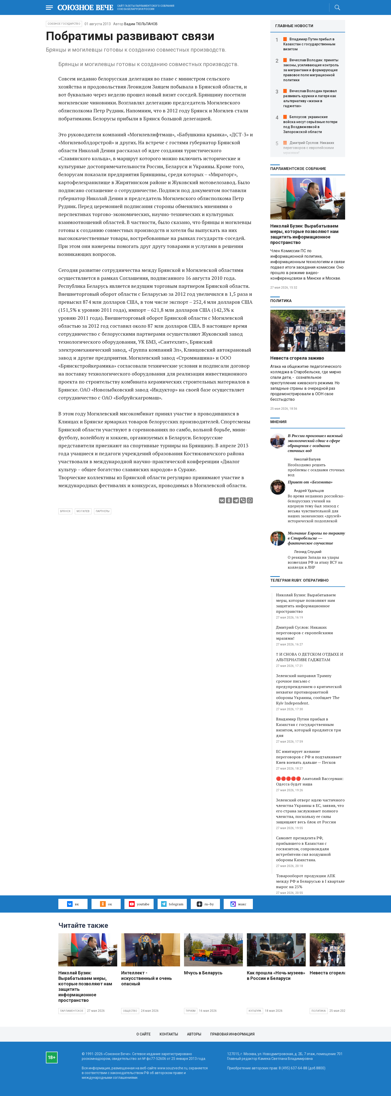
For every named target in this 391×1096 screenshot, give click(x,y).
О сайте (143, 1034)
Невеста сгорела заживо (297, 358)
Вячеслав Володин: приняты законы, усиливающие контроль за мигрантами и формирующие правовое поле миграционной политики (311, 70)
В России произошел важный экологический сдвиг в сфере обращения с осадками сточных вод (315, 443)
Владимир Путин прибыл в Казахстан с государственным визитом (309, 44)
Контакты (169, 1034)
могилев (83, 511)
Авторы (194, 1034)
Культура (255, 1011)
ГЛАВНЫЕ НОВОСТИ (294, 26)
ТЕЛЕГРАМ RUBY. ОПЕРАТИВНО (299, 580)
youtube (139, 904)
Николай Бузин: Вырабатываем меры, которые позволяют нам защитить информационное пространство (304, 234)
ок (106, 904)
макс (238, 904)
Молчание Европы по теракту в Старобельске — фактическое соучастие (316, 538)
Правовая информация (232, 1034)
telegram (172, 904)
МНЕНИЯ (278, 422)
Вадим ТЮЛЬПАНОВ (141, 24)
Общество (130, 1011)
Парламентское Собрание (298, 168)
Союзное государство (64, 23)
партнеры (103, 511)
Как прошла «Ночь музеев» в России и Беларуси (276, 975)
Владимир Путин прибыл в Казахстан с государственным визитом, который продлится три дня (308, 727)
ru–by (205, 904)
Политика (281, 301)
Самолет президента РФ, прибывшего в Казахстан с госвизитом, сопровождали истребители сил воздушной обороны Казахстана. (303, 848)
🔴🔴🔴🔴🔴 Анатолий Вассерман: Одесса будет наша (309, 781)
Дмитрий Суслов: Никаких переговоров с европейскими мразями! (308, 148)
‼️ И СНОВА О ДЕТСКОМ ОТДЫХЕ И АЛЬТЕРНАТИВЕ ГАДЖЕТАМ (309, 656)
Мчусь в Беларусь (203, 972)
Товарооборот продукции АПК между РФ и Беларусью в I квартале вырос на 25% (310, 881)
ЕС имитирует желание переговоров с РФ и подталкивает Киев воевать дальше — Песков (309, 757)
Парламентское (72, 1011)
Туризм (191, 1011)
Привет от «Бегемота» (310, 482)
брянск (65, 511)
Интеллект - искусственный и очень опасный (146, 978)
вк (73, 904)
